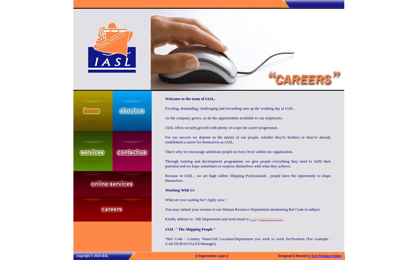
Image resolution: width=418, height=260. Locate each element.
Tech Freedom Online (326, 256)
